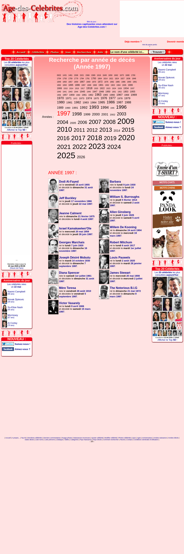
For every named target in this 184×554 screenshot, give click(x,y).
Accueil (8, 438)
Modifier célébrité (110, 438)
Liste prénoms (50, 440)
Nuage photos (67, 438)
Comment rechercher (111, 440)
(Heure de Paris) (16, 268)
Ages (139, 438)
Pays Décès (97, 440)
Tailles (67, 440)
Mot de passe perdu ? (149, 45)
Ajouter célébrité (97, 438)
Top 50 (23, 438)
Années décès (173, 438)
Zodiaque (59, 440)
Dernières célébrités (34, 438)
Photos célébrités (124, 438)
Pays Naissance (86, 440)
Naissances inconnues (81, 438)
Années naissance (160, 438)
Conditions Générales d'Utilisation (146, 440)
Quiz (134, 438)
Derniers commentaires (51, 438)
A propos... (16, 438)
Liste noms (39, 440)
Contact (129, 440)
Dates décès (29, 440)
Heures (122, 440)
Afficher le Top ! (16, 129)
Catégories (74, 440)
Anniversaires (147, 438)
